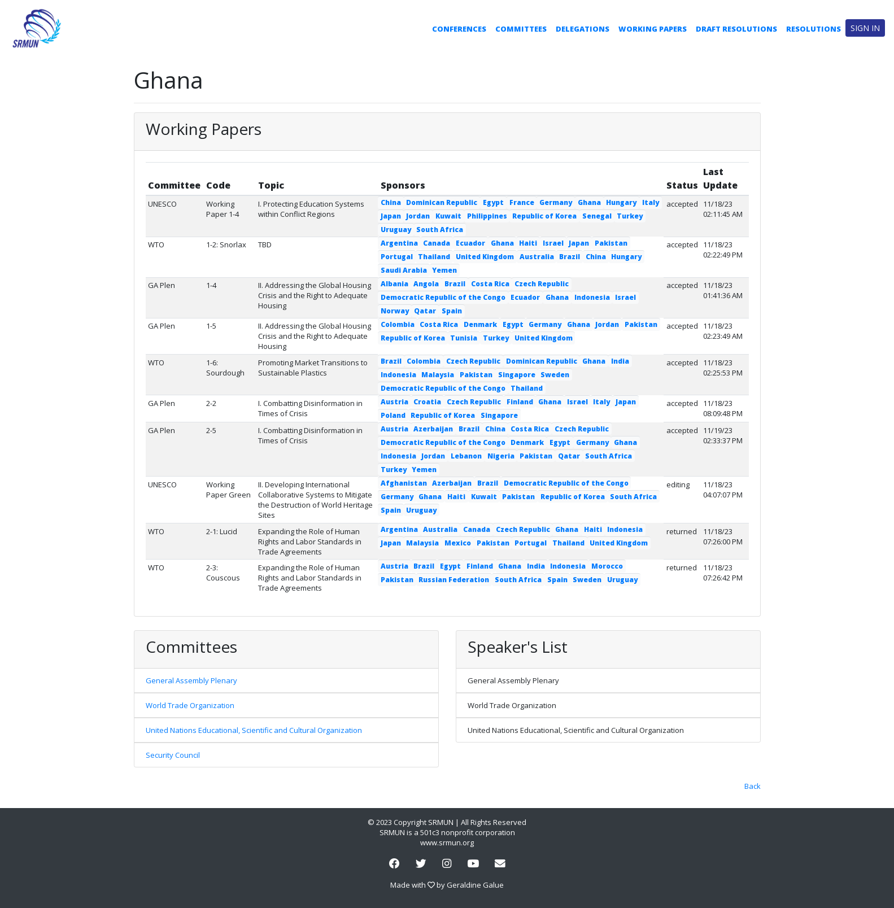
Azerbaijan (433, 429)
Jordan (418, 216)
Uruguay (396, 229)
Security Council (173, 755)
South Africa (439, 229)
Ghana (589, 202)
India (620, 361)
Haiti (528, 243)
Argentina (399, 243)
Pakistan (611, 243)
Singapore (516, 374)
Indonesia (592, 297)
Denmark (480, 324)
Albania (394, 284)
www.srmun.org (447, 842)
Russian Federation (453, 579)
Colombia (398, 324)
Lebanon (466, 456)
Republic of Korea (544, 216)
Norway (395, 311)
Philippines (487, 216)
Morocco (607, 566)
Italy (650, 202)
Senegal (597, 216)
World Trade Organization (190, 705)
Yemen (444, 270)
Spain (452, 311)
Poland (393, 415)
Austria (394, 402)
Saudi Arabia (404, 270)
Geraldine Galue (475, 885)
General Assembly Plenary (191, 680)
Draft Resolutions (736, 29)
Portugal (397, 256)
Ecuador (470, 243)
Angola (426, 284)
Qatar (425, 311)
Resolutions (813, 29)
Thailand (434, 256)
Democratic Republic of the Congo (443, 297)
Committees (521, 29)
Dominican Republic (441, 202)
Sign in (865, 28)
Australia (537, 256)
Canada (436, 243)
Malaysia (437, 374)
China (391, 202)
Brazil (569, 256)
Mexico (457, 543)
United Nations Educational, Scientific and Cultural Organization (254, 730)
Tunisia (463, 338)
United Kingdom (485, 256)
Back (752, 786)
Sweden (554, 374)
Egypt (493, 202)
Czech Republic (541, 284)
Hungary (621, 202)
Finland (520, 402)
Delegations (582, 29)
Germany (555, 202)
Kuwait (448, 216)
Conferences (459, 29)
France (521, 202)
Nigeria (500, 456)
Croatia (427, 402)
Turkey (630, 216)
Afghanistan (404, 483)
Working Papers (652, 29)
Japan (391, 216)
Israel (553, 243)
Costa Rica (490, 284)
